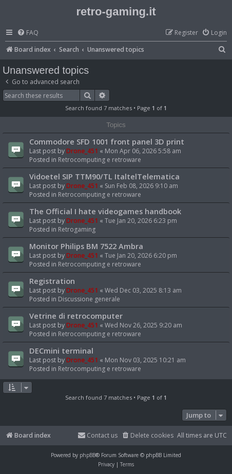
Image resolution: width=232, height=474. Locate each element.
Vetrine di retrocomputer (76, 316)
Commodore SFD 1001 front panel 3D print (106, 141)
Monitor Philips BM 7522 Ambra (86, 246)
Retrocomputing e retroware (99, 159)
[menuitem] (27, 33)
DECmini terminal (61, 350)
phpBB (87, 455)
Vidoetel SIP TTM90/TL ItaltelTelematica (104, 176)
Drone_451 (82, 151)
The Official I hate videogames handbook (105, 211)
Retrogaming (76, 229)
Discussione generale (89, 299)
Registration (52, 281)
